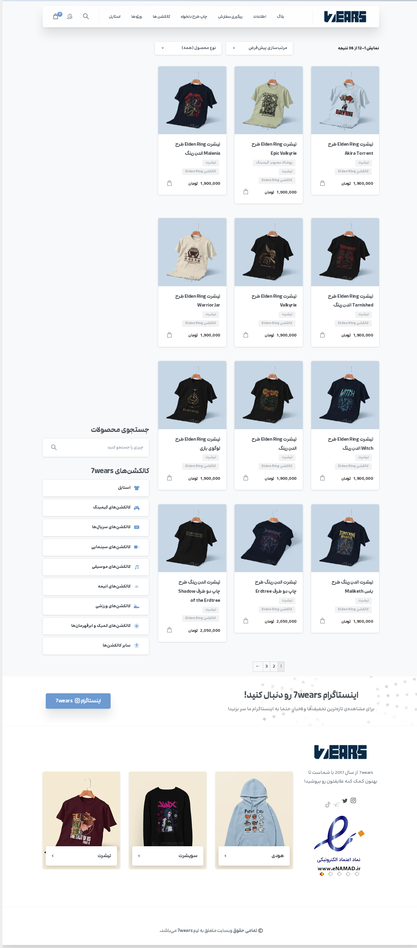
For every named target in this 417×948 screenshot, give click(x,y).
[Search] (103, 448)
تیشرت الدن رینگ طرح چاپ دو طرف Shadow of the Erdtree (197, 591)
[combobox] (185, 48)
